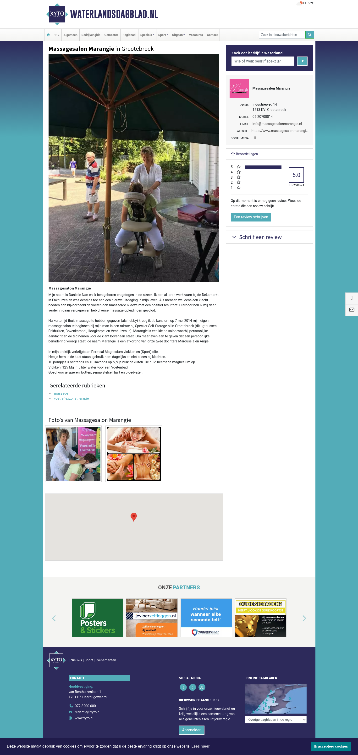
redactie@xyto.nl (87, 712)
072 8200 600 (85, 706)
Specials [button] (146, 35)
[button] (134, 522)
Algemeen (70, 35)
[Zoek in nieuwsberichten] (282, 35)
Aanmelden (191, 730)
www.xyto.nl (84, 718)
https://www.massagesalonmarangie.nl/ (282, 131)
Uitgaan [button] (177, 35)
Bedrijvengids (91, 35)
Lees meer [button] (200, 746)
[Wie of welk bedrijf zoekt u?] (263, 61)
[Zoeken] (309, 35)
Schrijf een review (256, 237)
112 (57, 35)
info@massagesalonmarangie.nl (277, 124)
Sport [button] (162, 35)
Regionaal (129, 35)
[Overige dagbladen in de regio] (276, 719)
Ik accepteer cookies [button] (331, 746)
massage (61, 394)
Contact (212, 35)
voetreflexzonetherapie (71, 399)
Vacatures (196, 35)
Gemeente (111, 35)
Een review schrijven (251, 217)
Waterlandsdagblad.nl (114, 14)
